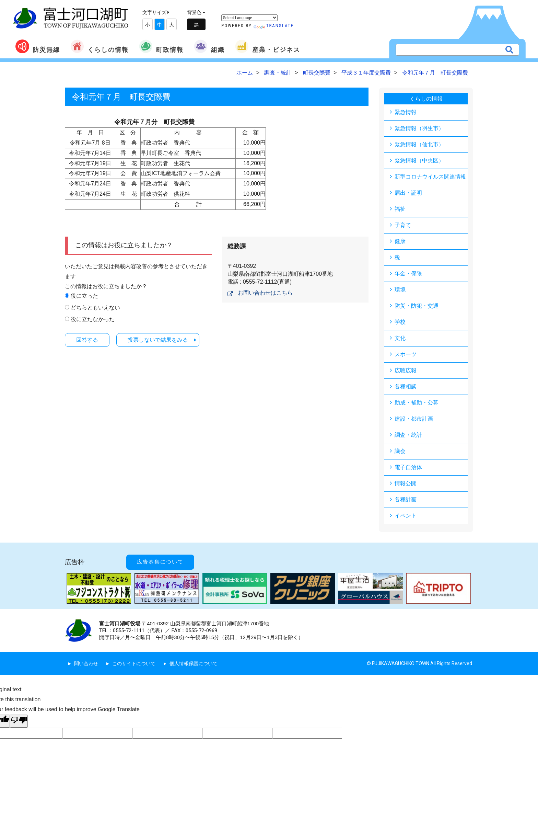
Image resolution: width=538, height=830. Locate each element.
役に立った (84, 296)
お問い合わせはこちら (265, 293)
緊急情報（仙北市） (419, 144)
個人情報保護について (193, 663)
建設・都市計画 (414, 419)
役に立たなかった (93, 319)
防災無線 (37, 46)
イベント (406, 516)
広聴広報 (406, 370)
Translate (274, 25)
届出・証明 (408, 193)
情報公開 (406, 483)
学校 (400, 322)
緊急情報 (406, 112)
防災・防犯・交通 (416, 306)
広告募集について (160, 562)
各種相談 (406, 386)
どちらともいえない (95, 307)
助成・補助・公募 (416, 403)
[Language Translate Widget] (249, 17)
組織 (209, 46)
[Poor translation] (19, 721)
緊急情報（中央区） (419, 160)
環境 (400, 290)
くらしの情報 (99, 46)
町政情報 (161, 46)
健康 (400, 241)
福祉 (400, 209)
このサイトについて (133, 663)
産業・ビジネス (267, 46)
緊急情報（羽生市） (419, 128)
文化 (400, 338)
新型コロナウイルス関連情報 (430, 177)
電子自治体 (408, 467)
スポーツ (406, 354)
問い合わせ (86, 663)
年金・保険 (408, 273)
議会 (400, 451)
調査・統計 (408, 435)
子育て (403, 225)
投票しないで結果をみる (158, 340)
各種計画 (406, 499)
